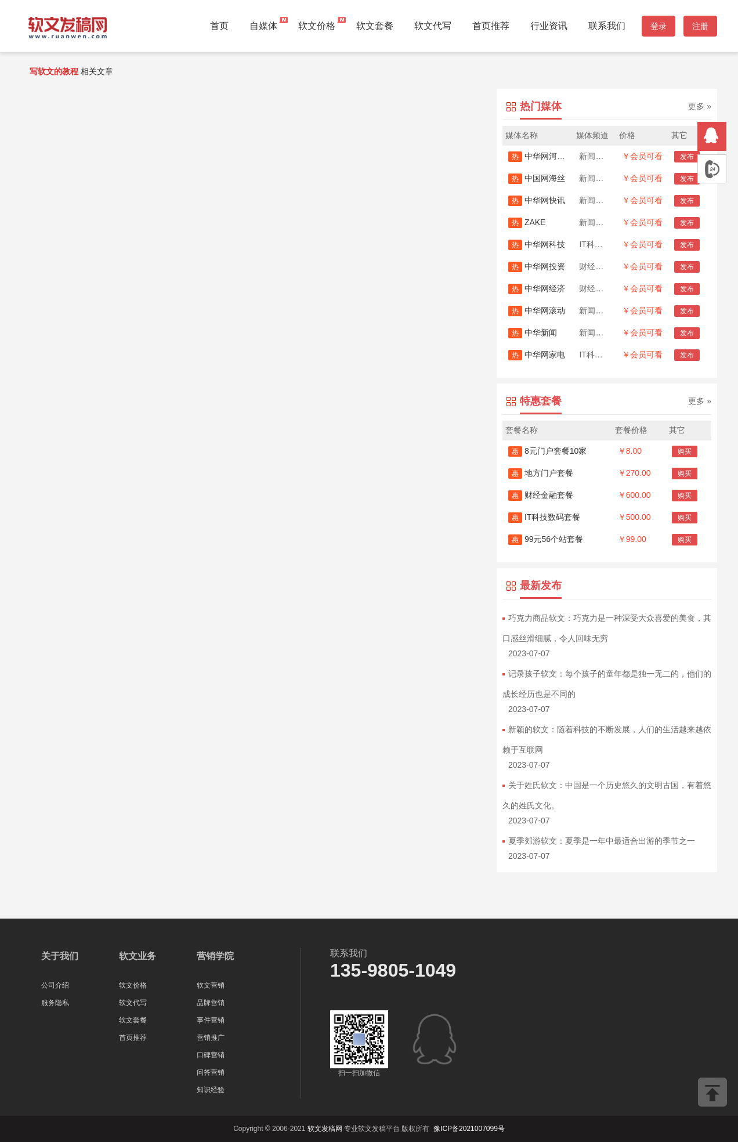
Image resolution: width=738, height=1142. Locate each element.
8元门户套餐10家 (547, 451)
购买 (685, 451)
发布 (687, 157)
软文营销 (211, 985)
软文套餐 (374, 26)
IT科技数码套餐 (544, 517)
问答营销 (211, 1072)
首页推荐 (490, 26)
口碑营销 (211, 1055)
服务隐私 (55, 1003)
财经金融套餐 (540, 495)
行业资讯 (548, 26)
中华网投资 (536, 266)
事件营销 (211, 1020)
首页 (219, 26)
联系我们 (606, 26)
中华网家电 (536, 354)
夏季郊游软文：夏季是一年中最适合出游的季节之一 (601, 840)
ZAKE (526, 222)
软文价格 (316, 26)
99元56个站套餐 (545, 539)
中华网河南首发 (544, 156)
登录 (658, 26)
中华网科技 (536, 244)
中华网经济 (536, 288)
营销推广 (211, 1037)
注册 (700, 26)
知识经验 (211, 1090)
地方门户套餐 (540, 473)
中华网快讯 (536, 200)
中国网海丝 (536, 178)
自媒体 (263, 26)
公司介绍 (55, 985)
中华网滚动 (536, 310)
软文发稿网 (325, 1129)
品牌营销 (211, 1003)
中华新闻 (532, 332)
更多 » (699, 106)
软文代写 (432, 26)
